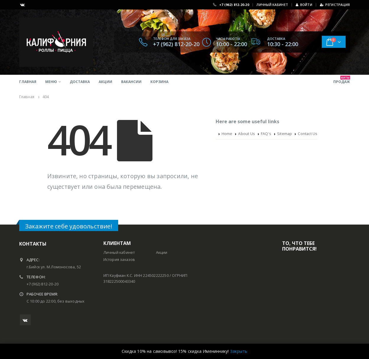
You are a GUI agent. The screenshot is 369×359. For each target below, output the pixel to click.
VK (25, 319)
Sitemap (284, 133)
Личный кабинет (119, 252)
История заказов (119, 259)
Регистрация (335, 4)
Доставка (80, 81)
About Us (246, 133)
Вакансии (131, 81)
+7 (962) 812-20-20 (234, 4)
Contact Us (307, 133)
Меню (51, 81)
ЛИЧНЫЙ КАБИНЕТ (272, 4)
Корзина (159, 81)
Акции (105, 81)
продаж (341, 80)
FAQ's (266, 133)
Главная (27, 81)
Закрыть (238, 351)
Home (227, 133)
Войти (304, 4)
